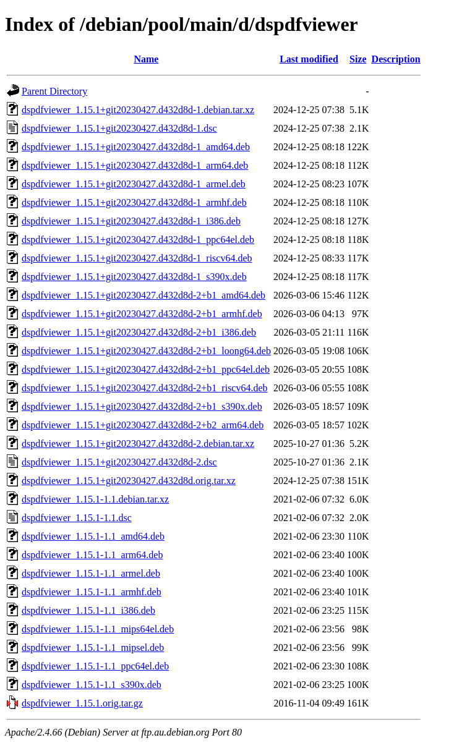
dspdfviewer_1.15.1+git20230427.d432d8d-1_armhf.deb (134, 202)
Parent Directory (54, 91)
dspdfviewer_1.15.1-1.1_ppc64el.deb (95, 666)
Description (396, 59)
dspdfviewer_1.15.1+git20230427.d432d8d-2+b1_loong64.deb (146, 351)
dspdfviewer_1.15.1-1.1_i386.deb (88, 610)
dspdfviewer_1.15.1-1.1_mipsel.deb (93, 647)
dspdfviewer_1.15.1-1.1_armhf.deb (91, 592)
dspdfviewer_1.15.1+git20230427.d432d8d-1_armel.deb (134, 184)
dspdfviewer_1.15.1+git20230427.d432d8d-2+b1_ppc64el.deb (146, 369)
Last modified (309, 59)
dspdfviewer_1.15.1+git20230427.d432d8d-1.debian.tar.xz (138, 109)
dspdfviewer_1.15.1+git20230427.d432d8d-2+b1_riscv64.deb (145, 388)
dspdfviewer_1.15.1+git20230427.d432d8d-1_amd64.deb (136, 147)
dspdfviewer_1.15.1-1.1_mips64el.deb (98, 629)
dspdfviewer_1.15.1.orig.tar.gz (82, 703)
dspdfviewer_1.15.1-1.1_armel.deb (91, 573)
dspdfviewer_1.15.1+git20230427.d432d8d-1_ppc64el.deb (138, 239)
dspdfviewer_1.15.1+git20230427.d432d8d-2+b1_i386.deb (139, 332)
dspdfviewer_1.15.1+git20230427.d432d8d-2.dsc (119, 462)
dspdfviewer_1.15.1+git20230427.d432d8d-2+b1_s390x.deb (142, 406)
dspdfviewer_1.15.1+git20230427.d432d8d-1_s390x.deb (134, 276)
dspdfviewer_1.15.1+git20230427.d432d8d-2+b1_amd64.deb (143, 295)
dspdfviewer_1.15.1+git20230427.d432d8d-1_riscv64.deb (137, 258)
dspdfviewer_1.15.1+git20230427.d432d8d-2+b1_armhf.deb (142, 313)
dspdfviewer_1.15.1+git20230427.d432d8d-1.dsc (119, 128)
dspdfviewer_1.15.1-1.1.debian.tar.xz (95, 499)
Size (358, 59)
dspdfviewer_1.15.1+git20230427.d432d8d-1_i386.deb (131, 221)
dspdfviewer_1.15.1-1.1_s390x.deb (91, 684)
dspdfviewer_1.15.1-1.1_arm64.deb (92, 555)
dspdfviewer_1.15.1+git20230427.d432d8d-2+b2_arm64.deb (142, 425)
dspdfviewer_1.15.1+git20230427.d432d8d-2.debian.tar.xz (138, 443)
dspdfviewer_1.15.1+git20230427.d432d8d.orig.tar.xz (129, 480)
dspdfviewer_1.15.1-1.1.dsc (77, 517)
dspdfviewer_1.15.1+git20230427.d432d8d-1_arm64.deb (135, 165)
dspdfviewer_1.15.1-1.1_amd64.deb (93, 536)
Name (146, 59)
